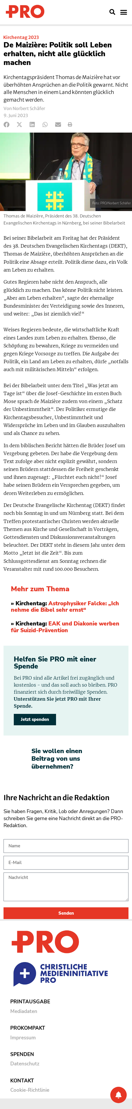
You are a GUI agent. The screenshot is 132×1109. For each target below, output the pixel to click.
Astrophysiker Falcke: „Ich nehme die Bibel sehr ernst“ (65, 607)
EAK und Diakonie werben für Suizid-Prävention (65, 627)
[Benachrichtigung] (118, 1095)
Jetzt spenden (35, 719)
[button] (112, 12)
